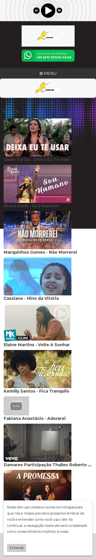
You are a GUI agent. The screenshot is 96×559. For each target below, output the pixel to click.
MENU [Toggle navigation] (48, 73)
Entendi (16, 548)
